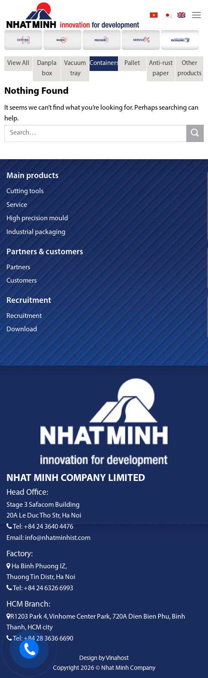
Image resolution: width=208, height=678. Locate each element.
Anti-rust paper (161, 68)
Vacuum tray (75, 68)
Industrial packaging (35, 232)
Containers (104, 63)
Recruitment (24, 316)
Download (21, 329)
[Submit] (195, 133)
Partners (18, 267)
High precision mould (37, 218)
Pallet (132, 63)
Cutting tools (24, 191)
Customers (21, 280)
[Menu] (196, 14)
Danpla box (46, 68)
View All (18, 63)
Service (16, 205)
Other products (189, 68)
